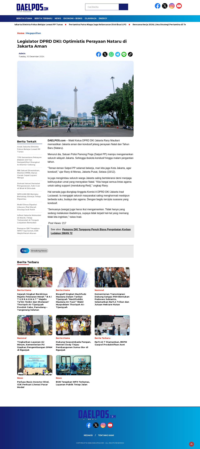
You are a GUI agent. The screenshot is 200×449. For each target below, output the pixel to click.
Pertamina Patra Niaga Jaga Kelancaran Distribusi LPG (99, 24)
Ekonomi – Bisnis (72, 18)
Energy (103, 18)
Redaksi (88, 435)
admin (22, 53)
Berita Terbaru (43, 18)
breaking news (39, 250)
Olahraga (90, 18)
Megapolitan (33, 33)
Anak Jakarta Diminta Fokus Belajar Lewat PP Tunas (36, 24)
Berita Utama (24, 18)
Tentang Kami (106, 435)
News (58, 18)
